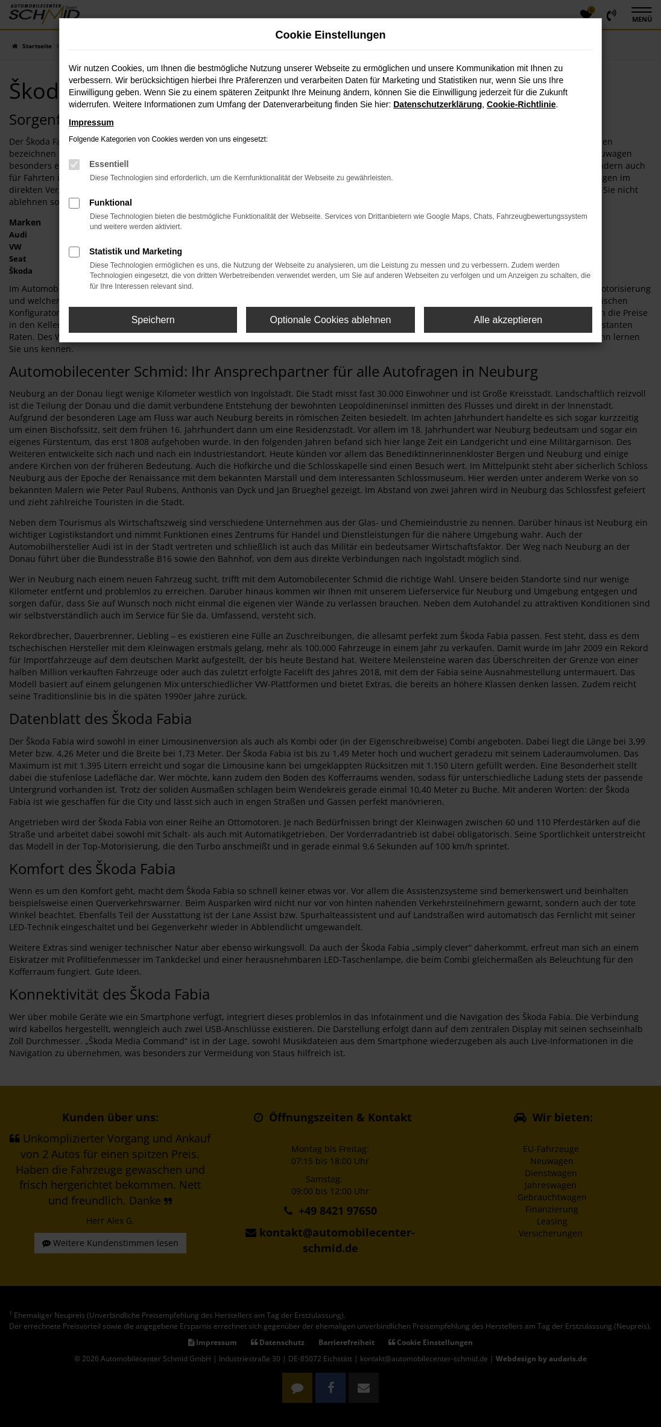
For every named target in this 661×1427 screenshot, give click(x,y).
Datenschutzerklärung (437, 104)
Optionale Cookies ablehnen (330, 320)
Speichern (153, 320)
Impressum (91, 122)
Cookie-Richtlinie (521, 104)
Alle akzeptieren (507, 320)
